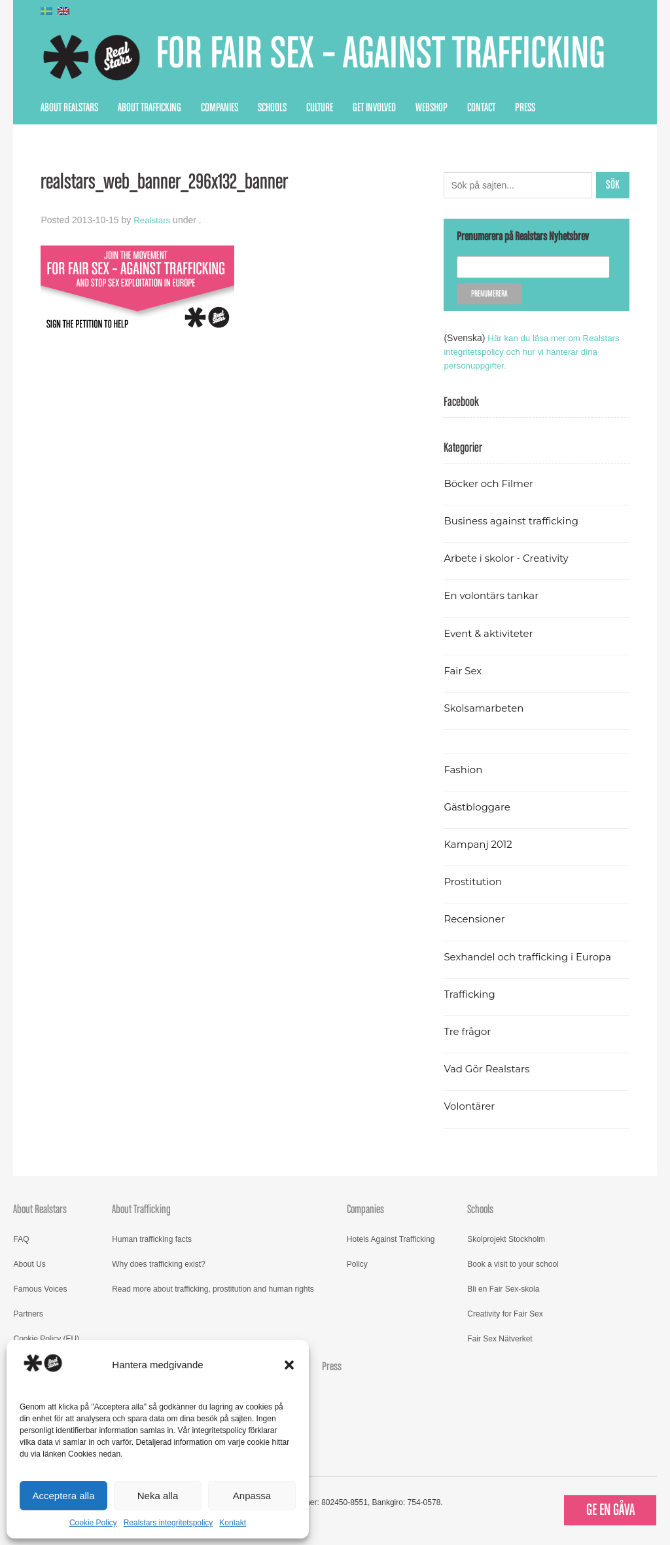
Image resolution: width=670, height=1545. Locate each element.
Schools (272, 108)
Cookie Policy (93, 1522)
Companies (219, 108)
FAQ (21, 1239)
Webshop (431, 108)
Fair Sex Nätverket (499, 1338)
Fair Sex (464, 670)
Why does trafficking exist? (158, 1264)
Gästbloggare (479, 807)
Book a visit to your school (512, 1264)
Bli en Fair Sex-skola (503, 1289)
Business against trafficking (515, 521)
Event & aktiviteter (491, 633)
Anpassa (252, 1495)
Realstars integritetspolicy (168, 1522)
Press (525, 108)
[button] (289, 1365)
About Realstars (69, 108)
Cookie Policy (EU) (46, 1338)
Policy (357, 1264)
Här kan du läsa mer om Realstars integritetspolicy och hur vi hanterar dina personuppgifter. (535, 352)
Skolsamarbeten (486, 708)
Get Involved (374, 108)
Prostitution (474, 881)
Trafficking (471, 994)
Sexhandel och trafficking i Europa (532, 957)
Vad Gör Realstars (489, 1069)
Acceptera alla (63, 1495)
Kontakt (232, 1522)
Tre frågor (468, 1031)
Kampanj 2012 (480, 844)
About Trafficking (149, 108)
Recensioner (476, 919)
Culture (319, 108)
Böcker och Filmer (491, 483)
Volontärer (470, 1106)
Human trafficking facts (152, 1239)
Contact (481, 108)
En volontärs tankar (494, 595)
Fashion (464, 769)
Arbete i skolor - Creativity (509, 558)
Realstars (152, 220)
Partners (28, 1313)
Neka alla (158, 1495)
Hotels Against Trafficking (391, 1239)
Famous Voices (40, 1289)
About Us (29, 1264)
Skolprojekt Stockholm (506, 1239)
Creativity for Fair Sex (504, 1313)
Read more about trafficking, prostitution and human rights (213, 1289)
